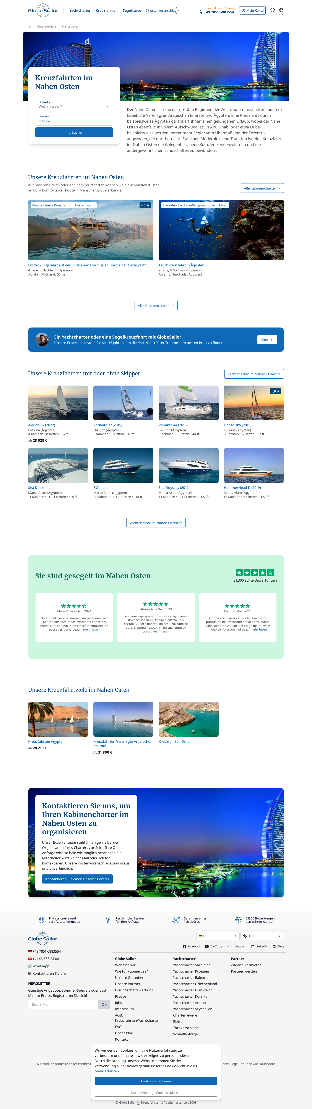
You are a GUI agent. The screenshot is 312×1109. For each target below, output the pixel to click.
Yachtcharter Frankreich (193, 990)
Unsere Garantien (129, 977)
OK (104, 1004)
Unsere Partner (127, 983)
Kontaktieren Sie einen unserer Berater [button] (77, 879)
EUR (262, 936)
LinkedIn (259, 946)
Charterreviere (185, 1015)
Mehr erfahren (107, 1071)
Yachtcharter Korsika (190, 996)
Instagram (237, 946)
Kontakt (267, 339)
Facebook (192, 946)
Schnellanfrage (185, 1034)
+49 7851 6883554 (44, 951)
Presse (120, 996)
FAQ (118, 1026)
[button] (80, 10)
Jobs (118, 1002)
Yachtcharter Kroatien (191, 971)
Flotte (177, 1021)
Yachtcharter (148, 1020)
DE (218, 936)
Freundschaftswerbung (134, 990)
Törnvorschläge (186, 1027)
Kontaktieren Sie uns (47, 973)
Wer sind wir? (126, 965)
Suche (74, 132)
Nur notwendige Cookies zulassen (156, 1092)
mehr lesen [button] (91, 629)
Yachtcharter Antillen (190, 1002)
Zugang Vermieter (246, 965)
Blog (278, 946)
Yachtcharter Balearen (191, 977)
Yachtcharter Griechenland (195, 983)
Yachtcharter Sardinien (192, 965)
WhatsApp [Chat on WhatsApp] (38, 966)
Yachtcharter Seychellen (192, 1009)
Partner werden (244, 971)
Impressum (124, 1009)
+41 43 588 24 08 (43, 958)
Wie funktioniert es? (131, 971)
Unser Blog (124, 1033)
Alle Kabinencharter (262, 188)
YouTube (213, 946)
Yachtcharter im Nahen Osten (254, 374)
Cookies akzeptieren (156, 1081)
